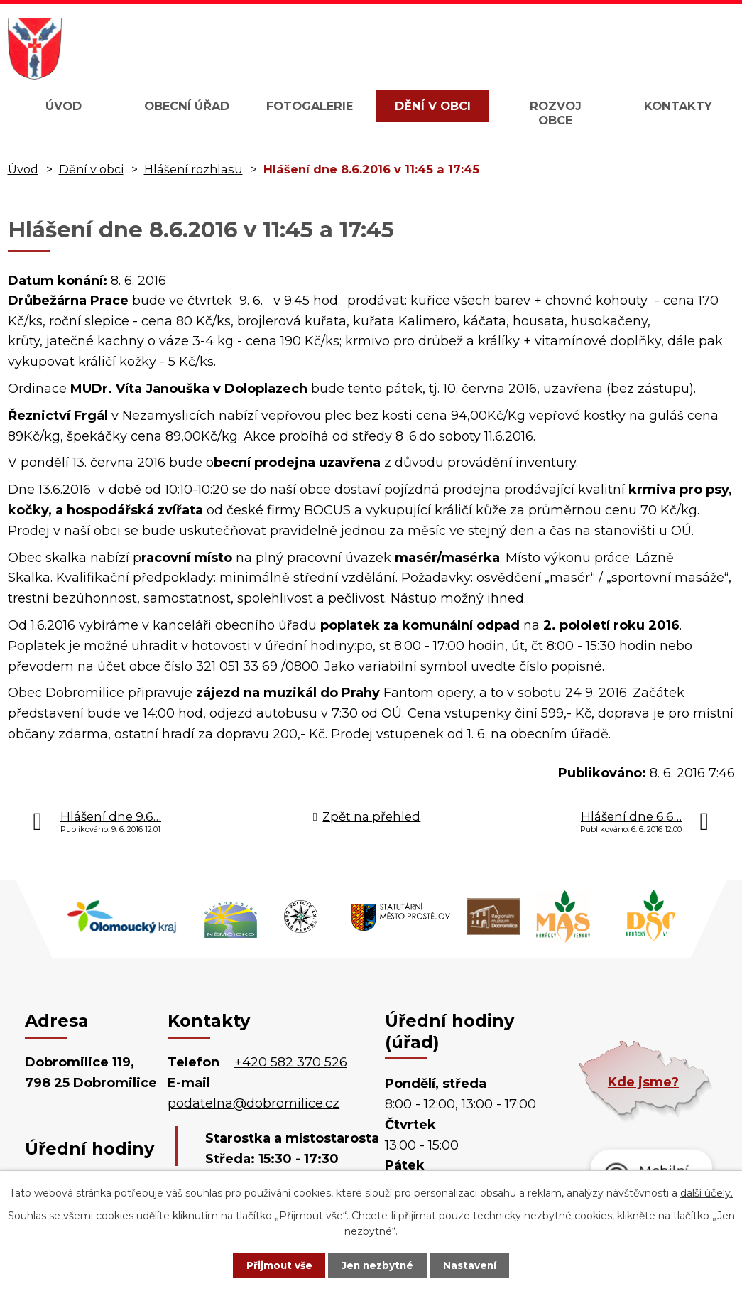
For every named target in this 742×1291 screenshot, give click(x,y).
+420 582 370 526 (290, 1062)
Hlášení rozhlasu (193, 169)
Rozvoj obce (556, 113)
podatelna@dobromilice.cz (253, 1103)
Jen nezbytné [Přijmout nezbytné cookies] (377, 1264)
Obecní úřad (186, 106)
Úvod (63, 106)
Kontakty (678, 106)
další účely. (706, 1192)
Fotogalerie (309, 106)
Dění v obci (433, 106)
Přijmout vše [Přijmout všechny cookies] (274, 1264)
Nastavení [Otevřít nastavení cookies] (474, 1264)
